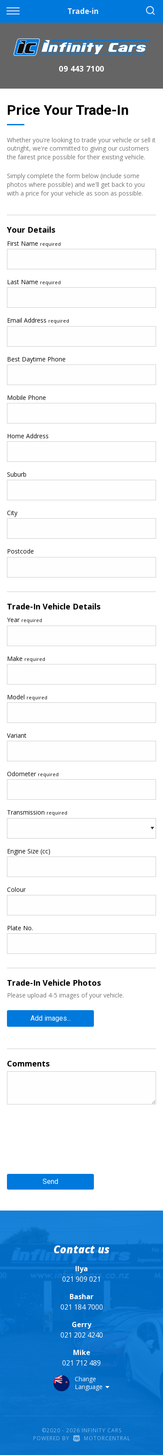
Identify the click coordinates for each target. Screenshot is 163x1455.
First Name (34, 243)
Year (24, 620)
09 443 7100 (81, 68)
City (12, 513)
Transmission (37, 812)
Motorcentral (101, 1438)
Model (27, 697)
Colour (16, 889)
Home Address (28, 436)
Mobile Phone (26, 397)
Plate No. (20, 928)
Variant (17, 735)
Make (26, 658)
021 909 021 (81, 1279)
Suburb (17, 474)
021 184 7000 (81, 1307)
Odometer (33, 774)
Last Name (34, 282)
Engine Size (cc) (28, 851)
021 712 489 (81, 1363)
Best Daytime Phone (36, 359)
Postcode (20, 551)
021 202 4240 (81, 1335)
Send (50, 1181)
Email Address (38, 320)
